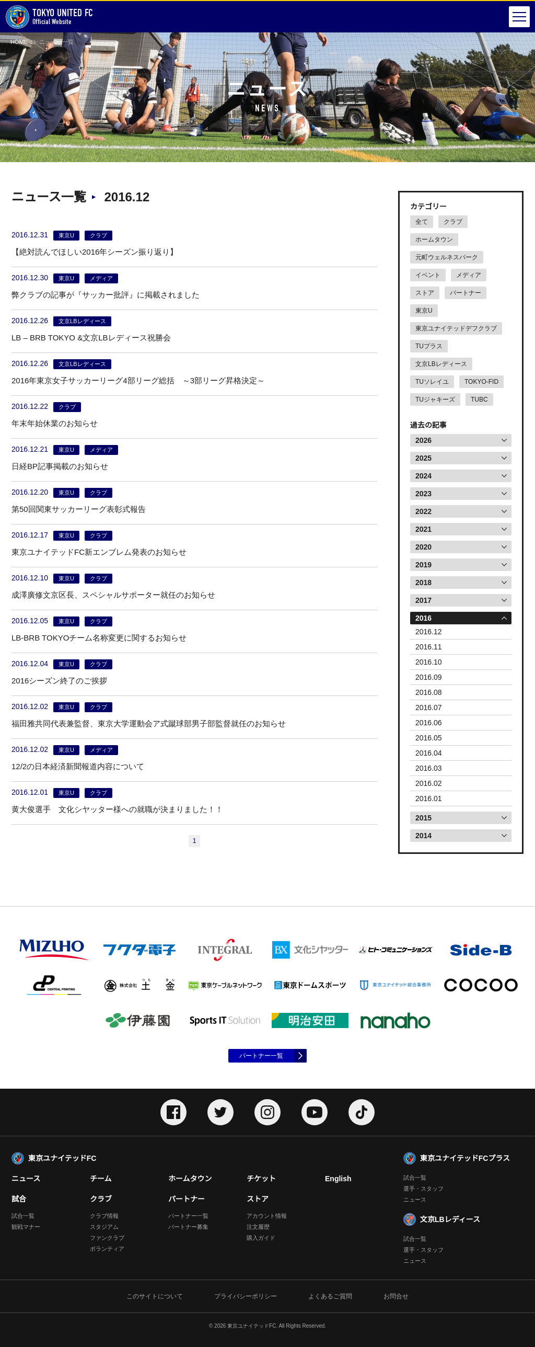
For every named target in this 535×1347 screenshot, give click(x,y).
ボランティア (107, 1249)
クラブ (453, 221)
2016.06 (428, 722)
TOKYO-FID (481, 381)
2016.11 (428, 647)
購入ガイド (261, 1238)
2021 (423, 529)
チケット (261, 1178)
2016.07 (428, 707)
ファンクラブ (107, 1238)
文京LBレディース (441, 364)
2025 (423, 458)
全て (421, 221)
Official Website (49, 17)
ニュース (25, 1178)
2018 (423, 582)
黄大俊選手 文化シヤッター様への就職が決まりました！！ (117, 809)
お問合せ (396, 1296)
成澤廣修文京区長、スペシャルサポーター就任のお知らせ (113, 594)
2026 (423, 440)
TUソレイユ (432, 381)
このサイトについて (154, 1296)
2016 (423, 618)
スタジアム (104, 1227)
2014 (423, 835)
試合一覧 (22, 1216)
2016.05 (428, 738)
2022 (423, 511)
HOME (19, 42)
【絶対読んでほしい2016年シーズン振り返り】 (94, 251)
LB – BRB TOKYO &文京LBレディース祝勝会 (91, 337)
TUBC (479, 399)
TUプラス (429, 346)
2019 (423, 565)
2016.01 (428, 798)
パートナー (465, 292)
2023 (423, 493)
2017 (423, 600)
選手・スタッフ (423, 1188)
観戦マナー (25, 1227)
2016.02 (428, 783)
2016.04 (428, 753)
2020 (423, 547)
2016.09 (428, 677)
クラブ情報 (104, 1216)
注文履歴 (258, 1227)
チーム (101, 1178)
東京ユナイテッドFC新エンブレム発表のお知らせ (99, 551)
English (338, 1178)
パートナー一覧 (261, 1055)
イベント (427, 275)
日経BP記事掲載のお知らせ (59, 466)
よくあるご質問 (330, 1296)
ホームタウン (434, 239)
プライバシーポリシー (245, 1296)
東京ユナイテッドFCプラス (465, 1158)
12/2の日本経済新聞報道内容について (77, 766)
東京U (424, 310)
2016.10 (428, 662)
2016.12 (428, 631)
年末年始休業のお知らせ (54, 423)
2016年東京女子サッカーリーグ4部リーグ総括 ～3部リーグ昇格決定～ (138, 380)
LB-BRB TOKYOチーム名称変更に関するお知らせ (99, 637)
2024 (423, 476)
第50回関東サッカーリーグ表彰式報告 (78, 509)
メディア (468, 275)
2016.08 (428, 692)
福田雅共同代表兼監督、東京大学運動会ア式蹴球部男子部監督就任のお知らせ (148, 723)
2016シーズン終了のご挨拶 (59, 680)
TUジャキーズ (435, 399)
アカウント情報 (267, 1216)
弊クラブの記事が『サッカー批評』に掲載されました (105, 294)
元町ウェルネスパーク (446, 257)
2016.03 (428, 768)
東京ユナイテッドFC (62, 1158)
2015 (423, 818)
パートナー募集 (188, 1227)
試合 (18, 1199)
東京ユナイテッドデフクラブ (456, 328)
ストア (424, 292)
